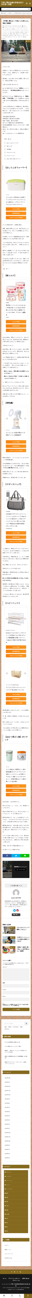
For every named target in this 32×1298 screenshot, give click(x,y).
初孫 (26, 32)
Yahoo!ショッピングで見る (16, 217)
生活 (7, 1218)
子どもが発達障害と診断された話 (12, 1042)
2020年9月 (7, 1145)
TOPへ (28, 1295)
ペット (12, 30)
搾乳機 (4, 35)
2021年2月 (7, 1124)
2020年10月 (7, 1141)
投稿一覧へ (15, 914)
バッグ (21, 29)
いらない (6, 27)
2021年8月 (7, 1103)
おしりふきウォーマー (22, 27)
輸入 (7, 1226)
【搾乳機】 (7, 149)
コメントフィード (9, 1253)
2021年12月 (7, 1086)
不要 (10, 32)
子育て (10, 13)
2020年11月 (7, 1136)
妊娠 (7, 1201)
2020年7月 (7, 1149)
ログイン (7, 1245)
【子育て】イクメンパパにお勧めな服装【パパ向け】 (23, 939)
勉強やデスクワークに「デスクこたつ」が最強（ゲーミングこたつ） (15, 1062)
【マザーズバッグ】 (10, 152)
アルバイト (7, 1029)
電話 (20, 1295)
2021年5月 (7, 1115)
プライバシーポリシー (14, 1278)
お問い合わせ (25, 1278)
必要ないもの (19, 33)
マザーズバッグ (24, 30)
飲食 (21, 1026)
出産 (13, 32)
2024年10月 (7, 1078)
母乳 (7, 35)
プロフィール (16, 1280)
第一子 (24, 35)
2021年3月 (7, 1120)
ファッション (9, 1180)
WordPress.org (8, 1258)
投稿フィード (8, 1249)
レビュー (8, 1184)
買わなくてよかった (12, 36)
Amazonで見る (16, 209)
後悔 (11, 33)
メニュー (12, 1295)
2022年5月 (7, 1082)
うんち (10, 27)
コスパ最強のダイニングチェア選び (13, 1046)
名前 (4, 982)
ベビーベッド (7, 30)
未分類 (7, 1214)
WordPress (21, 1289)
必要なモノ (25, 33)
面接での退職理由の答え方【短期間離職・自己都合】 (16, 1057)
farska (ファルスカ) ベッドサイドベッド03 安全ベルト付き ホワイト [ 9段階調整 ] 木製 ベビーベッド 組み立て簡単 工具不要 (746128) (16, 637)
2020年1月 (7, 1157)
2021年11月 (7, 1090)
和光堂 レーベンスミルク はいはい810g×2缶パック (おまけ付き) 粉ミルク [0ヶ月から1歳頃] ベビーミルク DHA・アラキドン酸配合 (16, 310)
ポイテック (17, 30)
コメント (5, 967)
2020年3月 (7, 1153)
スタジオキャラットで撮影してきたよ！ (23, 928)
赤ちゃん (20, 36)
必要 (14, 33)
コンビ (17, 29)
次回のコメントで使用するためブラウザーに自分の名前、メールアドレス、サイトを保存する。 (16, 1005)
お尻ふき (8, 29)
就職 (7, 1210)
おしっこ (15, 27)
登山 (5, 1026)
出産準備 (17, 32)
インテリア (8, 1176)
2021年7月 (7, 1107)
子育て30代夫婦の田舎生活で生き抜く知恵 (12, 3)
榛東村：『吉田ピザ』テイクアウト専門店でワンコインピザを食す (16, 1051)
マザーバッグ (6, 32)
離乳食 (24, 36)
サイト (4, 996)
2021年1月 (7, 1128)
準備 (15, 35)
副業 (7, 1197)
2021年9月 (7, 1099)
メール (4, 989)
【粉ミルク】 (8, 146)
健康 (7, 1193)
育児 (6, 36)
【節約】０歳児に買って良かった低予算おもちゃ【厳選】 (23, 949)
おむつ (4, 29)
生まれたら (19, 35)
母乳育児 (11, 35)
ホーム (4, 1278)
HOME (4, 13)
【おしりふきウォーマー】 (11, 143)
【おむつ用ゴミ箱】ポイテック (12, 159)
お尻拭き (13, 29)
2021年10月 (7, 1094)
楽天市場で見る (16, 213)
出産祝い (22, 32)
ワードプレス (15, 1026)
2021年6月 (7, 1111)
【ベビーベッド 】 (9, 155)
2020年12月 (7, 1132)
